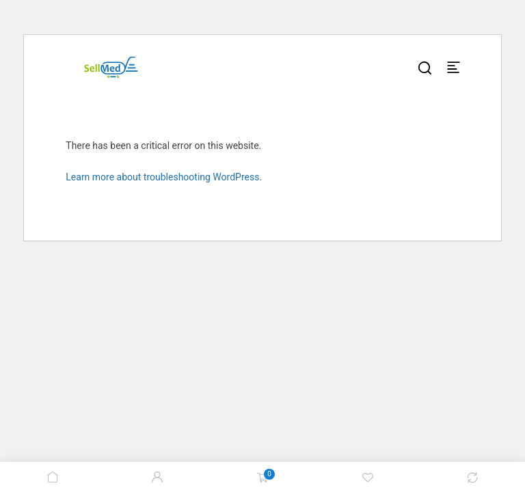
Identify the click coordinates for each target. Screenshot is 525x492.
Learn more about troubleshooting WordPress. (164, 177)
